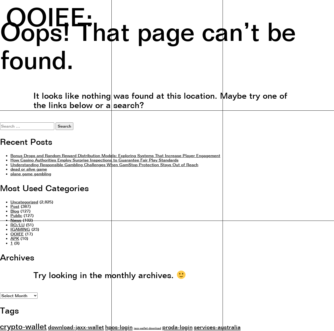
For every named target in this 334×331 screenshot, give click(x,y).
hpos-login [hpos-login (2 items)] (119, 326)
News (15, 220)
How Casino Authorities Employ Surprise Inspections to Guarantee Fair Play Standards (94, 160)
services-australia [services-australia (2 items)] (217, 326)
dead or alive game (28, 169)
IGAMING (20, 229)
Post (14, 206)
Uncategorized (24, 201)
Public (16, 215)
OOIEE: (49, 16)
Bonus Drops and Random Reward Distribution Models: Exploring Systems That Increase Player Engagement (115, 155)
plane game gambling (30, 173)
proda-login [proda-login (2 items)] (177, 326)
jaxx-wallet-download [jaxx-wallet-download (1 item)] (147, 328)
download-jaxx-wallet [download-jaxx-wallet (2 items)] (76, 326)
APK (14, 238)
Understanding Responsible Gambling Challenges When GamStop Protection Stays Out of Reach (104, 164)
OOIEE (17, 233)
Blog (14, 211)
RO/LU (17, 224)
